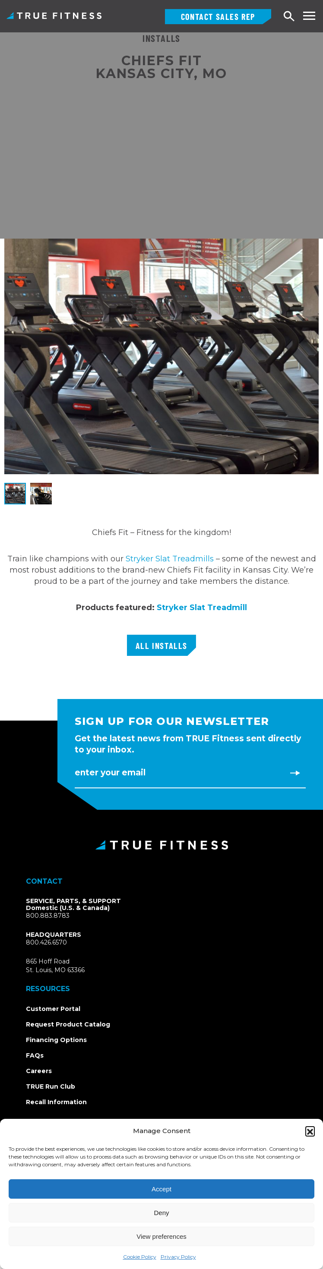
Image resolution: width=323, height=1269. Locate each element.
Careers (39, 1071)
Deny (161, 1212)
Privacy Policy (178, 1256)
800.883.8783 (48, 915)
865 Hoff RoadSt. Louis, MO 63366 (55, 965)
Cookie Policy (139, 1256)
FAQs (35, 1055)
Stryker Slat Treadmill (202, 607)
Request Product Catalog (68, 1024)
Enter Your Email (110, 772)
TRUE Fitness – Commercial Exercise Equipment (53, 15)
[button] (310, 1131)
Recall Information (56, 1102)
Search (289, 17)
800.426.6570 (46, 942)
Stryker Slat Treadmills (170, 559)
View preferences (161, 1236)
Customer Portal (53, 1009)
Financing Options (56, 1040)
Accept (161, 1189)
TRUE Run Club (50, 1086)
